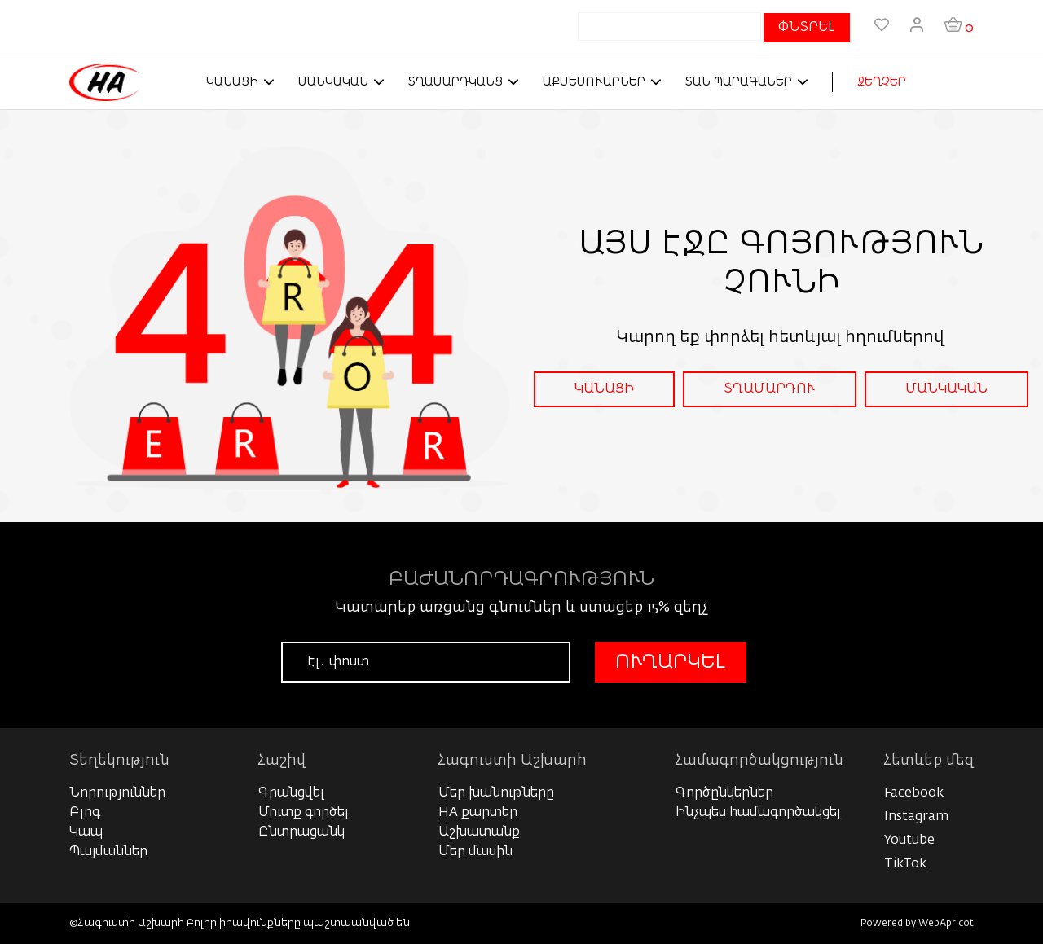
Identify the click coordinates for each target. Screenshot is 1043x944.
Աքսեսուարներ (594, 82)
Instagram (916, 816)
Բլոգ (84, 812)
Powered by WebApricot (917, 924)
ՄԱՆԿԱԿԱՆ (946, 389)
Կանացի (232, 82)
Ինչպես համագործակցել (758, 812)
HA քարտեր (477, 812)
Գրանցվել (291, 793)
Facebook (914, 793)
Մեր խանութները (496, 793)
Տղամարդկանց (455, 82)
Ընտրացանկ (301, 832)
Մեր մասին (475, 851)
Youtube (909, 840)
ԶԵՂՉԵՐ (881, 82)
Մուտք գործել (303, 812)
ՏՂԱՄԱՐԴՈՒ (770, 389)
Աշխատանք (479, 832)
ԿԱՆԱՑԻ (604, 389)
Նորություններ (117, 793)
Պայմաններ (108, 851)
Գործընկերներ (724, 793)
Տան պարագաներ (738, 82)
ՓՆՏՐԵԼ (806, 27)
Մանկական (333, 82)
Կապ (86, 832)
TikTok (905, 864)
